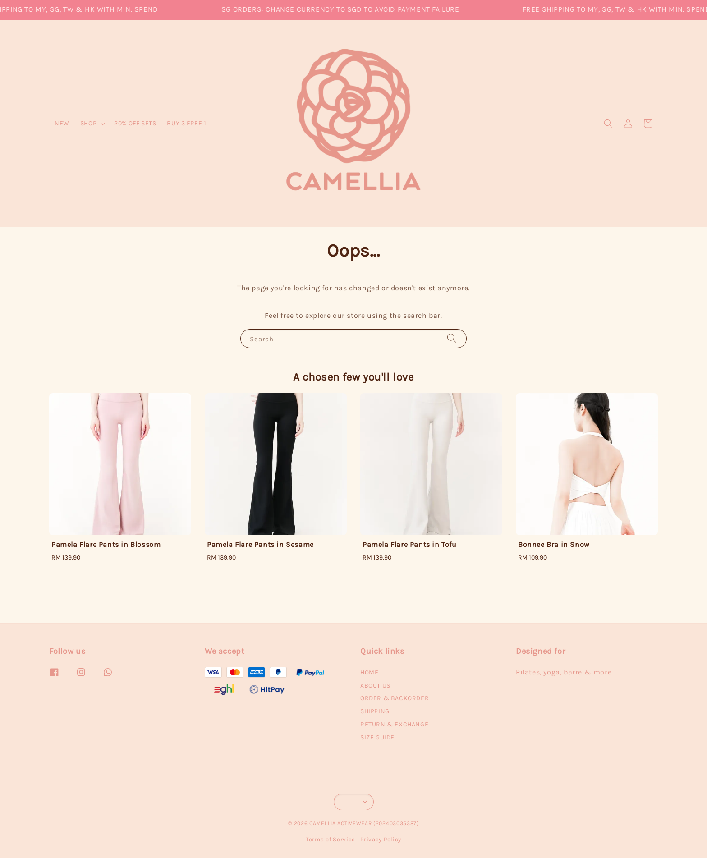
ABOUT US (375, 685)
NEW (62, 123)
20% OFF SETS (135, 123)
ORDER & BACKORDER (394, 698)
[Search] (451, 338)
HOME (369, 672)
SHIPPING (375, 711)
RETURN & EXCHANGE (394, 724)
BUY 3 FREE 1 (186, 123)
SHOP (88, 123)
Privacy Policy (380, 839)
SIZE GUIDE (377, 737)
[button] (608, 123)
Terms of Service (330, 839)
